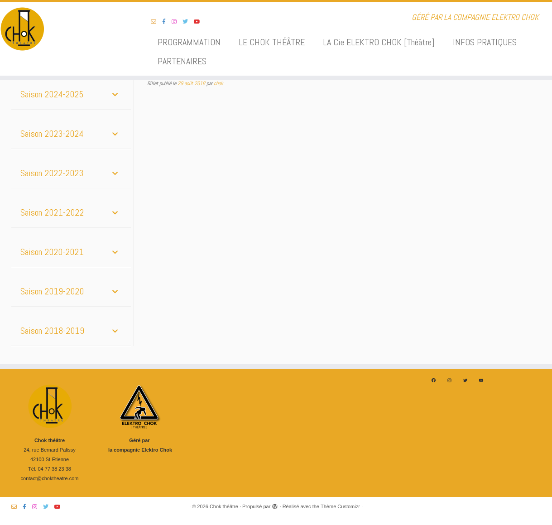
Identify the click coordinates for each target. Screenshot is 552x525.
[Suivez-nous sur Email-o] (156, 21)
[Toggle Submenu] (115, 94)
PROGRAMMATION (189, 42)
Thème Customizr (340, 506)
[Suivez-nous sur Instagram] (177, 21)
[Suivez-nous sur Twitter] (188, 21)
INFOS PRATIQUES (485, 42)
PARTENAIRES (182, 61)
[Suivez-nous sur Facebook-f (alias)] (167, 21)
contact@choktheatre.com (50, 478)
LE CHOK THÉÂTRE (272, 42)
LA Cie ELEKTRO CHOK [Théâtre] (379, 42)
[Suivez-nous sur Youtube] (200, 21)
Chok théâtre (224, 506)
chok (218, 83)
